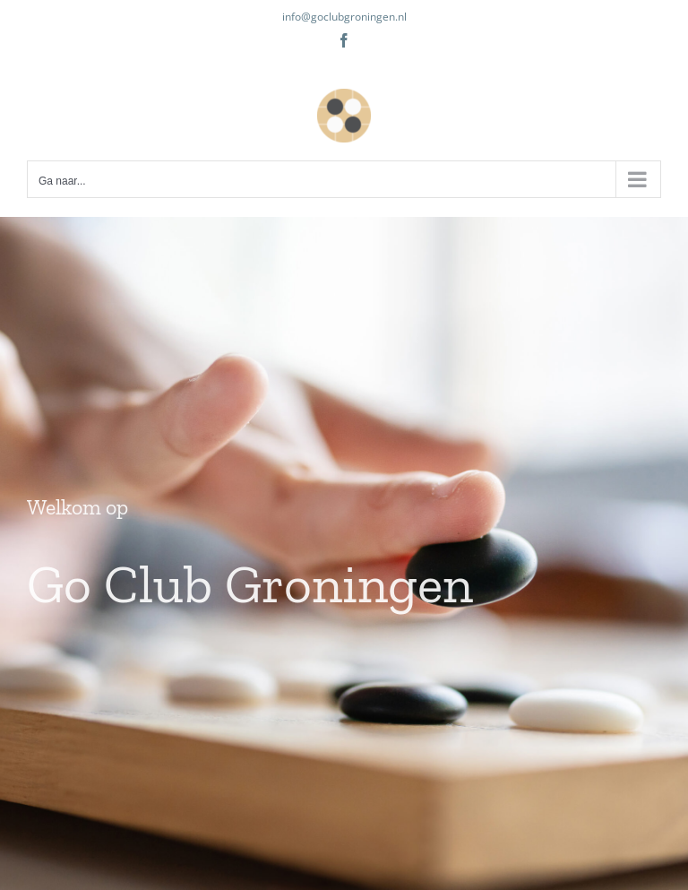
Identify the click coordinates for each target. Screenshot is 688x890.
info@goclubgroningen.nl (344, 16)
